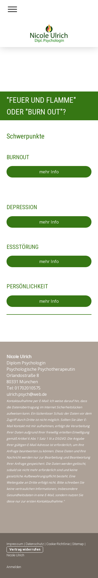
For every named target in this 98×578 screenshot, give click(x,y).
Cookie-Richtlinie (58, 544)
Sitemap (78, 544)
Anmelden (14, 567)
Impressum (15, 544)
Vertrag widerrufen (24, 549)
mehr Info (49, 172)
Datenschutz (35, 544)
